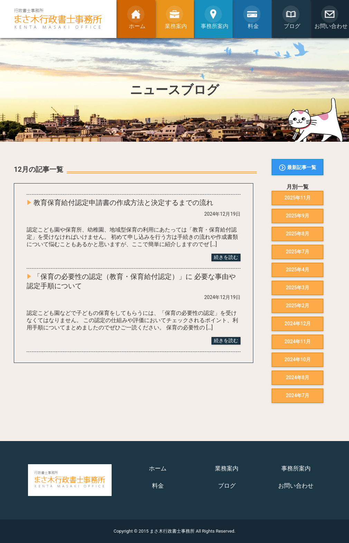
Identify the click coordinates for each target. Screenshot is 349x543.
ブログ (227, 485)
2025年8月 (297, 233)
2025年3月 (297, 287)
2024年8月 (297, 377)
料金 (158, 485)
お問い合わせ (295, 485)
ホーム (158, 468)
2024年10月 (297, 359)
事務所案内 (296, 468)
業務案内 (226, 468)
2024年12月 (297, 323)
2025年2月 (297, 305)
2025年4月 (297, 269)
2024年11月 (297, 341)
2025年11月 (297, 197)
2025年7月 (297, 251)
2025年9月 (297, 215)
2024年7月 (297, 395)
